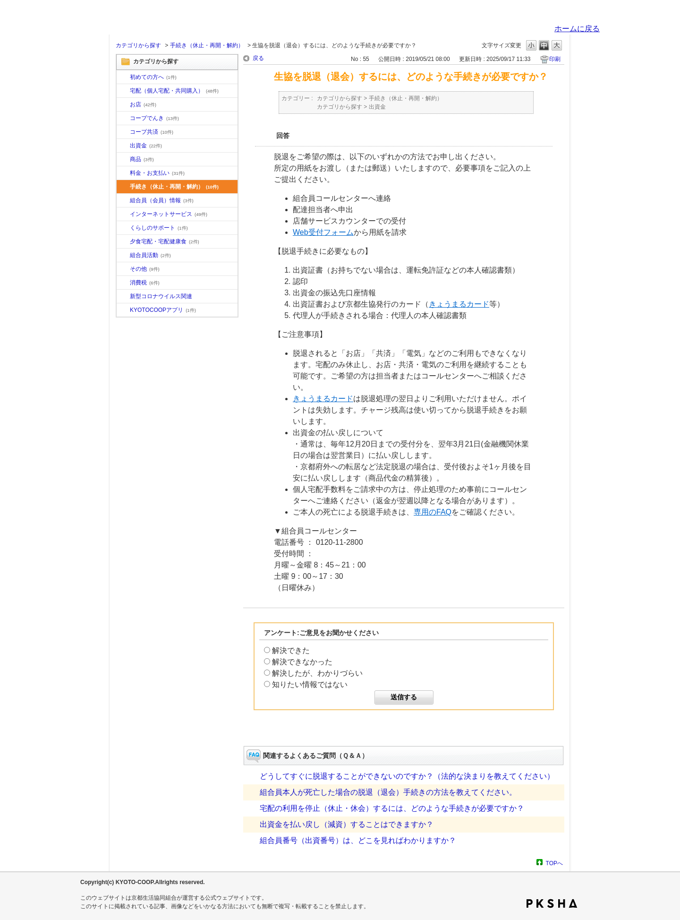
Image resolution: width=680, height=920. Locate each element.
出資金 (146, 145)
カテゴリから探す (138, 45)
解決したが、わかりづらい (317, 673)
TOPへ (554, 863)
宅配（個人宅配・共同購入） (174, 90)
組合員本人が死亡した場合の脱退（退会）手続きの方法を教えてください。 (388, 792)
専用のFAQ (432, 512)
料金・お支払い (157, 173)
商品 (142, 159)
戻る (258, 58)
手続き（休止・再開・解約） (207, 45)
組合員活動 (150, 255)
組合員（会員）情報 (162, 200)
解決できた (291, 650)
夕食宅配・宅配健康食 (164, 241)
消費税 (145, 282)
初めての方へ (153, 77)
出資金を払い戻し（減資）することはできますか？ (347, 824)
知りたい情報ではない (310, 684)
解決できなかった (302, 662)
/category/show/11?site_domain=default (123, 159)
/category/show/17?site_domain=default (123, 242)
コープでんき (154, 118)
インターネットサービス (168, 214)
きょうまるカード (459, 304)
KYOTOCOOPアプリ (163, 310)
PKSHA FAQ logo (552, 903)
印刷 (555, 59)
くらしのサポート (159, 227)
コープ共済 (151, 132)
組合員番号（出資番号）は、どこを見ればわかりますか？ (358, 840)
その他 (145, 269)
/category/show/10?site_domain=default (123, 77)
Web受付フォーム (323, 232)
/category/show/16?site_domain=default (123, 228)
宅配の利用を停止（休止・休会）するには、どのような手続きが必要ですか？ (392, 808)
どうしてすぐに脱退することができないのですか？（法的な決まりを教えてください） (407, 776)
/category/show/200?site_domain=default (123, 310)
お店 (143, 104)
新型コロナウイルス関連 (161, 296)
